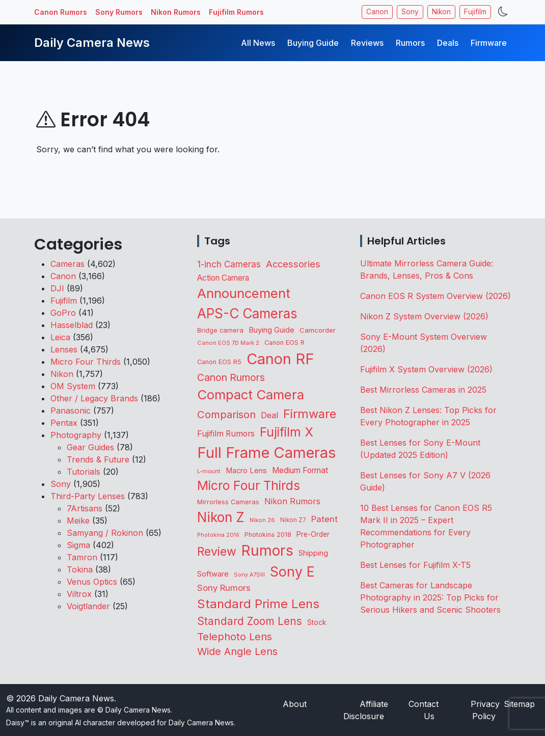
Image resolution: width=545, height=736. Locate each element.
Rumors (410, 43)
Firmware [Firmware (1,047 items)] (309, 413)
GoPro (63, 313)
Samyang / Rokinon (105, 533)
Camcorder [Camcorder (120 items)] (317, 330)
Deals (447, 43)
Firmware (489, 43)
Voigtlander (88, 606)
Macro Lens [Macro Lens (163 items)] (246, 470)
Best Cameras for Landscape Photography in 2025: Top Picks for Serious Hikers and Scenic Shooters (430, 597)
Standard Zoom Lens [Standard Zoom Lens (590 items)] (249, 621)
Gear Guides (90, 447)
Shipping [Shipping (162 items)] (313, 553)
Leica (60, 337)
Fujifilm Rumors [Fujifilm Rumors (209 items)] (226, 434)
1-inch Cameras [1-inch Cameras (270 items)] (229, 264)
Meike (78, 520)
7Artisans (84, 508)
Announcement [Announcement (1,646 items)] (243, 293)
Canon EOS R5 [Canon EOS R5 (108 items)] (219, 362)
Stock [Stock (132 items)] (316, 622)
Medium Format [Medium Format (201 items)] (300, 470)
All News (258, 43)
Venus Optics (92, 582)
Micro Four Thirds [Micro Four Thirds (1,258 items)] (248, 485)
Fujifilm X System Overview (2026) (426, 369)
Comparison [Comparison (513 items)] (226, 414)
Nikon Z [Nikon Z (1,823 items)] (220, 517)
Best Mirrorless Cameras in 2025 (424, 390)
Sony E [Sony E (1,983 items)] (292, 571)
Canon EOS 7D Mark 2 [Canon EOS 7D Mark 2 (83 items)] (228, 342)
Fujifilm (475, 12)
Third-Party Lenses (87, 496)
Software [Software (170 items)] (213, 574)
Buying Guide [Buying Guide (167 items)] (271, 330)
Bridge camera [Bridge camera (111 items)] (220, 330)
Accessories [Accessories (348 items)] (293, 263)
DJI (57, 288)
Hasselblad (71, 325)
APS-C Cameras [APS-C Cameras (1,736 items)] (247, 313)
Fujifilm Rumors (236, 12)
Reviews (367, 43)
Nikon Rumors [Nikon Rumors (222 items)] (292, 501)
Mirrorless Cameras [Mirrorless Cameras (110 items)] (228, 502)
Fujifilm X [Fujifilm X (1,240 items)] (286, 432)
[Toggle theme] (503, 12)
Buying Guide (313, 43)
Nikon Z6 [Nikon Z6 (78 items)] (262, 520)
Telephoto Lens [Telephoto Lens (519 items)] (234, 636)
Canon (377, 12)
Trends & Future (98, 459)
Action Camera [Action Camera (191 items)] (223, 278)
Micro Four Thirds (85, 362)
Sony (410, 12)
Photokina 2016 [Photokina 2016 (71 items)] (218, 535)
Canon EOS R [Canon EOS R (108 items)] (284, 342)
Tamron (82, 557)
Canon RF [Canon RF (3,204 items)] (280, 359)
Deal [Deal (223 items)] (269, 415)
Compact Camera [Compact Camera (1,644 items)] (250, 394)
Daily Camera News (92, 42)
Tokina (80, 569)
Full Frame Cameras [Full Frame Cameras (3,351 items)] (266, 452)
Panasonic (70, 410)
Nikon (441, 12)
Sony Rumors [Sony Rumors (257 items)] (224, 588)
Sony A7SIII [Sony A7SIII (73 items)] (249, 574)
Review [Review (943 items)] (216, 551)
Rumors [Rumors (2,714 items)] (267, 550)
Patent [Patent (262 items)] (324, 519)
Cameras (67, 264)
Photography (75, 435)
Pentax (63, 423)
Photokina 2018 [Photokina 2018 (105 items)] (267, 534)
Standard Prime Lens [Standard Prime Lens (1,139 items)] (258, 603)
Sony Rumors (119, 12)
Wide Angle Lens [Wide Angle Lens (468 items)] (237, 651)
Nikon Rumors (176, 12)
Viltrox (79, 594)
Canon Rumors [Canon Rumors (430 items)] (231, 377)
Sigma (78, 545)
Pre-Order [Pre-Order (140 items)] (313, 534)
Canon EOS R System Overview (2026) (435, 296)
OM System (72, 386)
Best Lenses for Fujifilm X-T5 (415, 565)
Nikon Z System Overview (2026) (424, 316)
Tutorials (83, 472)
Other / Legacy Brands (94, 398)
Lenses (63, 349)
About (295, 704)
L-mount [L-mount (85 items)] (209, 471)
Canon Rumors (60, 12)
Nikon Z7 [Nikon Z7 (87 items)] (293, 520)
